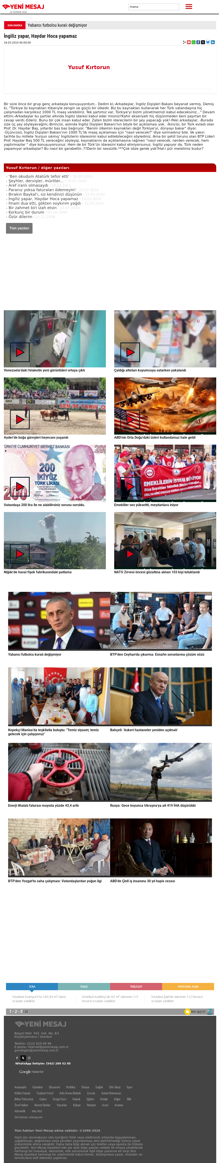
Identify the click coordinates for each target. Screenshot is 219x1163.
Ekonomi (54, 1087)
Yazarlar (62, 1105)
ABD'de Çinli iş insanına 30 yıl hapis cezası (142, 881)
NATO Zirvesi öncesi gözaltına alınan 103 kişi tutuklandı (157, 572)
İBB (129, 1099)
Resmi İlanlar (42, 1105)
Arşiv (105, 1105)
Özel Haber (21, 1105)
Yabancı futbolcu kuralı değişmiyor (57, 25)
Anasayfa (20, 1087)
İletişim (91, 1105)
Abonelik (20, 1111)
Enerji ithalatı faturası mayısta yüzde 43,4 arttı (43, 805)
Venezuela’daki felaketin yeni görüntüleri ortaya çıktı (44, 370)
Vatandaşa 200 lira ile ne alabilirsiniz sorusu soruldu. (44, 505)
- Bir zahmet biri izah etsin (31, 207)
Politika (70, 1087)
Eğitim (90, 1099)
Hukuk (76, 1099)
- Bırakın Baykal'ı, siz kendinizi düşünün (44, 194)
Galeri (43, 1099)
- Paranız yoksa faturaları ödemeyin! (41, 190)
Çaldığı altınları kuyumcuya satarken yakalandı (150, 370)
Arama (119, 1105)
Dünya (85, 1087)
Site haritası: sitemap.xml (28, 1117)
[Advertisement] (110, 268)
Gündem (38, 1087)
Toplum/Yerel (44, 1093)
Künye (77, 1105)
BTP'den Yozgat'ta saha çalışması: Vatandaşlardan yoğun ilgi (55, 881)
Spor (130, 1087)
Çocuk (91, 1093)
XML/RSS (37, 1111)
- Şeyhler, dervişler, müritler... (35, 181)
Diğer (117, 1099)
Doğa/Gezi (59, 1099)
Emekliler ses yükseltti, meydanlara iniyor (146, 505)
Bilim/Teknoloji (24, 1099)
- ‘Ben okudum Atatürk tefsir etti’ (38, 176)
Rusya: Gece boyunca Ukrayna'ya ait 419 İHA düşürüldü (153, 805)
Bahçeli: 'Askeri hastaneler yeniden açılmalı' (144, 730)
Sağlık (99, 1087)
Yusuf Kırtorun (89, 67)
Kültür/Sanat (22, 1093)
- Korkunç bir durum (25, 212)
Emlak (104, 1099)
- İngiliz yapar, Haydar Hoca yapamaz (42, 199)
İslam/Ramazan (111, 1093)
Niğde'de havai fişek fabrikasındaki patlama (38, 572)
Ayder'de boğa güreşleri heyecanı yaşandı (36, 437)
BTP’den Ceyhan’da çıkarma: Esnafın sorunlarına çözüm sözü (157, 654)
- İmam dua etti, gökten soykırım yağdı (43, 203)
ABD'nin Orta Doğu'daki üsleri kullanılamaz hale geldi (154, 437)
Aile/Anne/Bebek (70, 1093)
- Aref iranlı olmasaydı (27, 185)
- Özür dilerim (19, 216)
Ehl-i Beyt (114, 1087)
